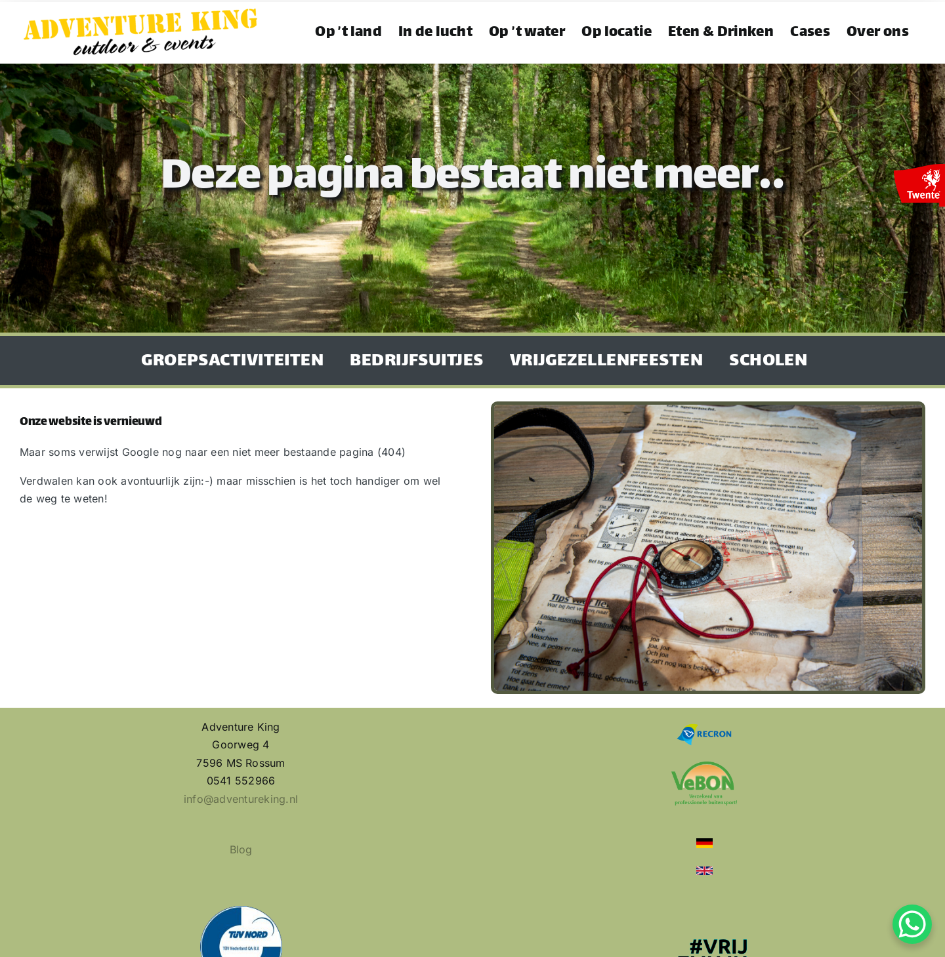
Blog (241, 849)
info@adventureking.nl (241, 798)
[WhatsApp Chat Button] (912, 924)
